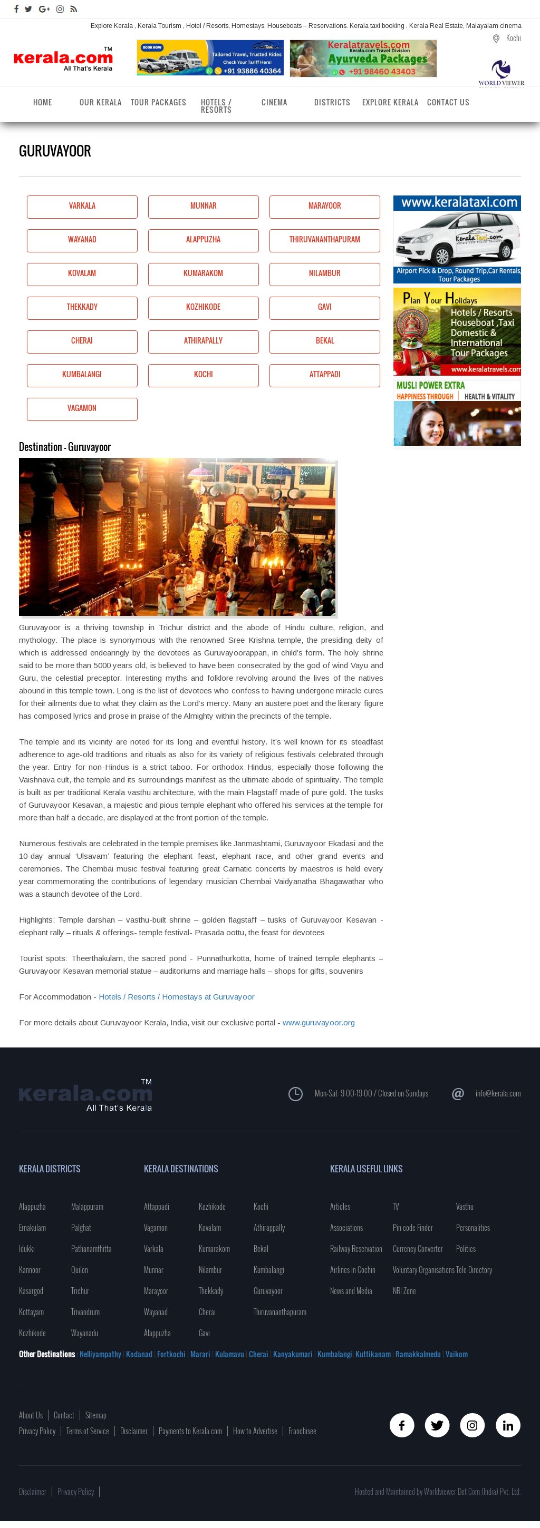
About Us (31, 1415)
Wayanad (62, 241)
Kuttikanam (372, 1353)
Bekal (301, 342)
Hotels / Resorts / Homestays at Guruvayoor (177, 996)
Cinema (274, 101)
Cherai (60, 342)
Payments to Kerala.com (190, 1430)
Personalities (473, 1227)
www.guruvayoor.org (319, 1022)
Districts (332, 101)
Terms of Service (87, 1430)
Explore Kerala (390, 101)
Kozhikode (184, 308)
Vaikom (457, 1353)
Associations (346, 1227)
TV (396, 1206)
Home (42, 101)
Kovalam (62, 274)
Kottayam (31, 1311)
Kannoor (30, 1269)
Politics (466, 1248)
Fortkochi (172, 1353)
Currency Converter (418, 1248)
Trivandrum (85, 1311)
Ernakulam (32, 1227)
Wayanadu (84, 1332)
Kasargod (31, 1290)
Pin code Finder (413, 1227)
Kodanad (140, 1353)
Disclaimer (134, 1430)
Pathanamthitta (91, 1248)
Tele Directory (474, 1269)
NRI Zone (404, 1290)
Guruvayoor (268, 1290)
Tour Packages (159, 101)
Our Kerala (101, 101)
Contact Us (448, 101)
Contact (64, 1415)
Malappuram (87, 1206)
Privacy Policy (37, 1430)
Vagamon (62, 409)
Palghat (81, 1227)
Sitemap (96, 1415)
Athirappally (269, 1227)
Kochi (180, 376)
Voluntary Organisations (424, 1269)
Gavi (300, 308)
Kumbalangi (64, 376)
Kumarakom (186, 274)
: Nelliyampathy (98, 1353)
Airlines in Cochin (352, 1269)
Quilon (79, 1269)
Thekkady (62, 308)
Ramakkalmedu (418, 1353)
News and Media (351, 1290)
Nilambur (305, 274)
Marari (199, 1353)
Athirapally (185, 342)
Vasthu (465, 1206)
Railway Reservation (356, 1248)
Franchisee (302, 1430)
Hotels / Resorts (216, 105)
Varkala (61, 207)
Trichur (80, 1290)
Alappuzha (184, 241)
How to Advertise (255, 1430)
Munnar (182, 207)
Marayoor (305, 207)
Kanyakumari (293, 1353)
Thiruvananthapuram (314, 241)
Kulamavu (230, 1353)
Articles (340, 1206)
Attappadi (305, 376)
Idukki (27, 1248)
